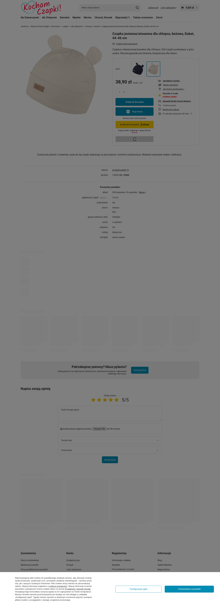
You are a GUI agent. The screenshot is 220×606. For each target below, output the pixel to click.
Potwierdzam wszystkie (189, 589)
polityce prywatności (58, 586)
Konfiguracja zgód (138, 589)
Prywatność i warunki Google (78, 589)
